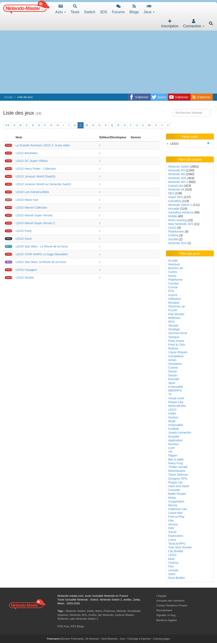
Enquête (173, 436)
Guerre (173, 295)
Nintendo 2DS (177, 243)
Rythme (173, 348)
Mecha (172, 505)
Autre (171, 574)
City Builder (176, 551)
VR (170, 451)
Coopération (176, 501)
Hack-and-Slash (178, 486)
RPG (171, 321)
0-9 (7, 125)
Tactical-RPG (177, 543)
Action (172, 360)
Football (173, 428)
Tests (75, 9)
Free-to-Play (176, 516)
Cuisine (173, 367)
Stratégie (174, 329)
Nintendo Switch (179, 166)
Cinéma (173, 235)
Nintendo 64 (176, 189)
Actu (60, 9)
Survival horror (178, 333)
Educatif (173, 379)
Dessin (172, 375)
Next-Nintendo (109, 638)
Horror (172, 276)
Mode (172, 421)
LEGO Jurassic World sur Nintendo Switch (43, 184)
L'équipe (161, 595)
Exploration (175, 535)
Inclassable (175, 386)
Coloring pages (161, 638)
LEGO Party (23, 231)
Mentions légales (166, 620)
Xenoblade (133, 611)
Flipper (172, 455)
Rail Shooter (176, 314)
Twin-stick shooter (180, 547)
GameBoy (174, 201)
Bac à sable (176, 459)
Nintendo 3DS (177, 178)
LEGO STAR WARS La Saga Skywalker (42, 254)
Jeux (149, 9)
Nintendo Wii (176, 174)
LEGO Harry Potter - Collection (36, 168)
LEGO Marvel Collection (31, 207)
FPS (171, 291)
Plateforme (175, 279)
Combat (173, 283)
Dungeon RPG (178, 478)
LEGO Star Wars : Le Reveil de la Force (42, 246)
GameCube (176, 185)
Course (173, 287)
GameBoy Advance (181, 212)
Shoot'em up (176, 306)
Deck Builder (176, 577)
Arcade (173, 260)
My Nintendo (106, 615)
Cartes (172, 272)
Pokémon (109, 611)
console (173, 570)
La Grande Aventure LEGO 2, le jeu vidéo (43, 145)
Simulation (175, 363)
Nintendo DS (176, 170)
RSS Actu (63, 626)
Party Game (176, 341)
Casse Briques (178, 352)
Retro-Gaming (177, 220)
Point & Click (176, 344)
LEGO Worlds (25, 277)
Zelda (90, 611)
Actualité (174, 208)
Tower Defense (178, 474)
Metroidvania (176, 470)
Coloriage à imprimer (139, 638)
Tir (170, 394)
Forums (118, 9)
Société (173, 239)
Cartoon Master (124, 615)
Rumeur (173, 444)
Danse (172, 371)
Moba (172, 497)
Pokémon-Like (177, 509)
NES (171, 193)
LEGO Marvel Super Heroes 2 (35, 223)
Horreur (173, 524)
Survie (172, 532)
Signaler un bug (165, 615)
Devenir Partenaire (72, 638)
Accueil (8, 97)
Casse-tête (175, 513)
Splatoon (63, 615)
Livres (172, 539)
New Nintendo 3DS (180, 224)
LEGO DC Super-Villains (32, 161)
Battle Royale (177, 493)
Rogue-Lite (175, 482)
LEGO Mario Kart (27, 199)
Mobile (172, 216)
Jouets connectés (179, 432)
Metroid (121, 611)
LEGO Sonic (24, 238)
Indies (172, 413)
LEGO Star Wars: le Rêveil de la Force (41, 262)
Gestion (173, 417)
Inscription (169, 23)
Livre (171, 448)
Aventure (174, 264)
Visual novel (176, 398)
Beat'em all (175, 268)
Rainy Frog (175, 463)
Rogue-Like (176, 402)
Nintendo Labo (66, 618)
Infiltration (174, 298)
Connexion (193, 23)
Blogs (134, 9)
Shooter (173, 325)
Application (175, 440)
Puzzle (172, 310)
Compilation (176, 356)
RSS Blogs (77, 626)
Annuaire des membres (170, 600)
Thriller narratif (177, 467)
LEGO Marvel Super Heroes (34, 215)
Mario (98, 611)
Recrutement (164, 610)
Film (171, 520)
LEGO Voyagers (26, 269)
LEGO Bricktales (26, 153)
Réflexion (174, 318)
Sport (171, 383)
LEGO (172, 227)
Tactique (173, 337)
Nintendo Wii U (178, 182)
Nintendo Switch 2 (180, 204)
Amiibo (92, 615)
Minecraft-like (177, 405)
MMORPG (175, 390)
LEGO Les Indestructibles (32, 192)
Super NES (175, 197)
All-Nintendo (92, 638)
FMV (171, 528)
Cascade (174, 490)
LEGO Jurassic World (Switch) (35, 176)
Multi (171, 559)
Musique (173, 302)
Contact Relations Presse (171, 605)
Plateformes (176, 231)
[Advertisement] (108, 62)
